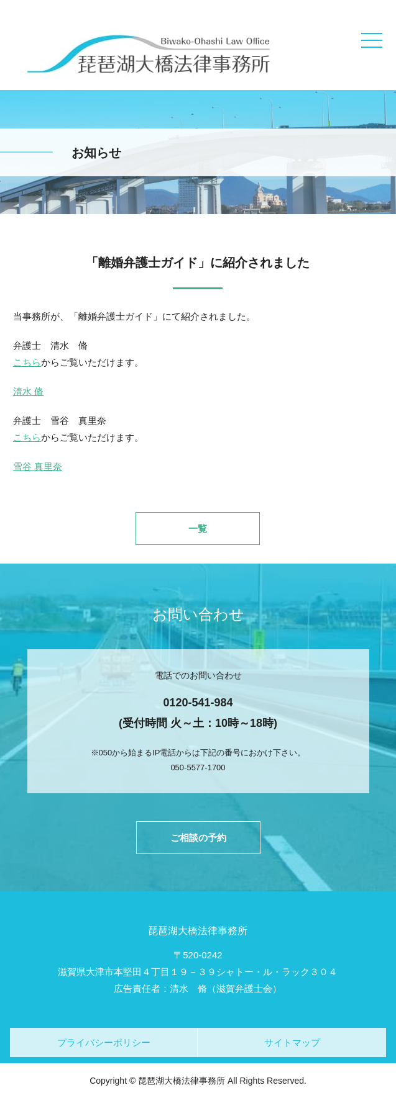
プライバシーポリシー (103, 1042)
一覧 (197, 528)
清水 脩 (28, 391)
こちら (27, 362)
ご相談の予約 (198, 837)
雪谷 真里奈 (37, 466)
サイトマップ (292, 1042)
